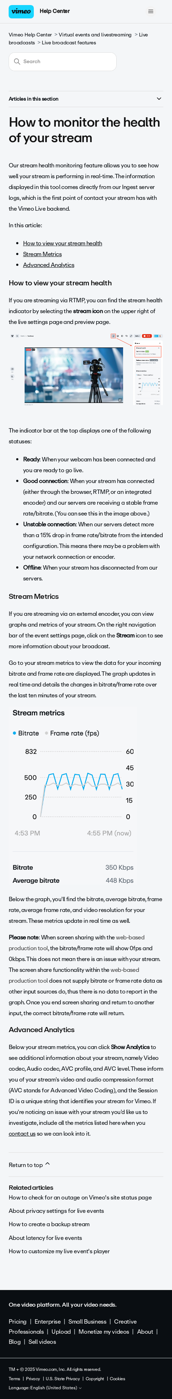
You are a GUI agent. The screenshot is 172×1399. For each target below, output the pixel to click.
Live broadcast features (69, 43)
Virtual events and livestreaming (95, 35)
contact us (22, 1134)
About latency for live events (45, 1238)
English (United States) (56, 1388)
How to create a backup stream (49, 1224)
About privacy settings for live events (56, 1211)
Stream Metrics (42, 254)
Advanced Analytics (48, 265)
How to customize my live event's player (59, 1251)
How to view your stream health (62, 243)
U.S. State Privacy (63, 1378)
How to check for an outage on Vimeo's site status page (80, 1197)
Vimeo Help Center (30, 35)
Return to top (30, 1165)
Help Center (54, 11)
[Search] (62, 62)
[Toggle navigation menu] (150, 11)
